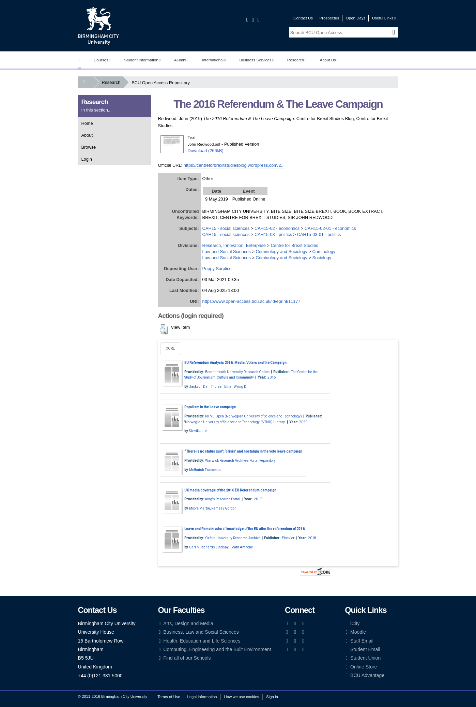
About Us (329, 60)
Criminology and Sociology (281, 251)
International (214, 60)
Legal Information (202, 697)
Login (86, 159)
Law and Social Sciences (226, 251)
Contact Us (303, 18)
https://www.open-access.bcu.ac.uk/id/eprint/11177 (251, 301)
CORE (170, 348)
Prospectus (329, 18)
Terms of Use (168, 697)
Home (87, 123)
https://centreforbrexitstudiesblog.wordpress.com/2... (234, 165)
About (87, 135)
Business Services (256, 60)
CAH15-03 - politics (273, 234)
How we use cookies (241, 697)
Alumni (181, 60)
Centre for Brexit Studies (294, 245)
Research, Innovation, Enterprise (234, 245)
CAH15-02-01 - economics (330, 228)
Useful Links (384, 18)
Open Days (356, 18)
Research (296, 60)
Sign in (272, 697)
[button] (164, 329)
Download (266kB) (206, 150)
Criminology (324, 251)
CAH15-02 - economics (277, 228)
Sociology (322, 257)
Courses (102, 60)
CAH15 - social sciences (226, 228)
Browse (88, 147)
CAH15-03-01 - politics (319, 234)
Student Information (142, 60)
